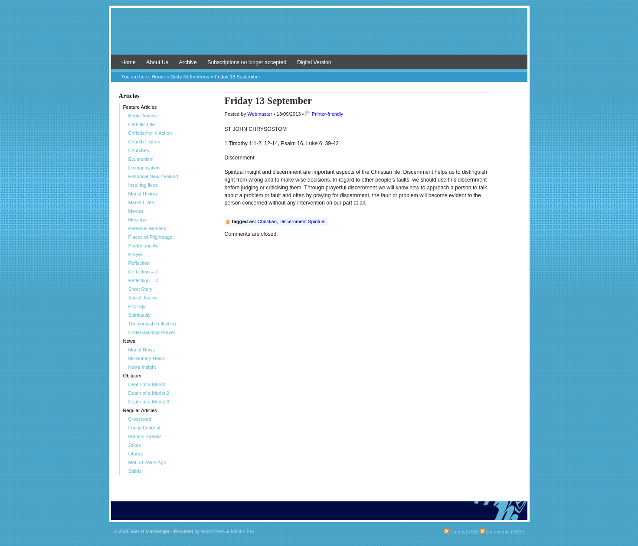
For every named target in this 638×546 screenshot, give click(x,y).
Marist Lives (141, 202)
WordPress (213, 531)
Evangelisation (144, 167)
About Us (157, 62)
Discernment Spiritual (302, 221)
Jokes (134, 445)
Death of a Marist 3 (149, 401)
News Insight (142, 367)
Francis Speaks (145, 436)
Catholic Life (141, 124)
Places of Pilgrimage (150, 237)
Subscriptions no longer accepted (246, 62)
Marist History (143, 193)
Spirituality (139, 315)
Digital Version (314, 62)
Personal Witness (147, 228)
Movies (136, 211)
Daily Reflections (189, 76)
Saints (135, 471)
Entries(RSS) (461, 531)
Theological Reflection (152, 323)
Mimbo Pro (242, 531)
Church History (144, 141)
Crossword (139, 419)
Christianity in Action (150, 133)
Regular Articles (140, 410)
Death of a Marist (146, 384)
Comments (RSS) (502, 531)
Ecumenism (141, 159)
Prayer (135, 254)
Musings (137, 219)
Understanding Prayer (152, 332)
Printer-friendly (328, 114)
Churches (138, 150)
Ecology (137, 306)
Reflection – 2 (143, 271)
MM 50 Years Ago (147, 462)
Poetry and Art (143, 245)
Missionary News (146, 358)
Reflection (139, 263)
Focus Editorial (144, 427)
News (129, 341)
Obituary (132, 375)
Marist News (141, 349)
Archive (188, 62)
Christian (267, 221)
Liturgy (135, 453)
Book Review (142, 115)
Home (128, 62)
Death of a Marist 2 (149, 393)
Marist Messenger (319, 35)
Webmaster (259, 114)
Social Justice (143, 297)
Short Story (140, 289)
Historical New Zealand (153, 176)
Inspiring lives (143, 185)
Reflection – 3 (143, 280)
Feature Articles (140, 107)
